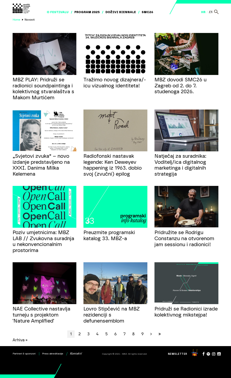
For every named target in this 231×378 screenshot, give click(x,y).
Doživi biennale (120, 12)
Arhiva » (20, 340)
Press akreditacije (52, 353)
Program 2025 (87, 12)
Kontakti (75, 353)
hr (203, 12)
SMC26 (147, 12)
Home (16, 19)
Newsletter (177, 353)
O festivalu (58, 12)
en (210, 12)
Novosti (30, 19)
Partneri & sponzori (24, 353)
